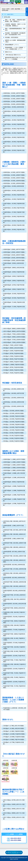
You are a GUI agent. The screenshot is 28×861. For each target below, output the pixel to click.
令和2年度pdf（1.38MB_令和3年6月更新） (14, 470)
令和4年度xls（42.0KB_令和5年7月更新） (14, 98)
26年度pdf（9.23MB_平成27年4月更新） (14, 739)
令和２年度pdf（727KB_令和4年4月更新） (14, 339)
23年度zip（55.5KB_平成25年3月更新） (14, 432)
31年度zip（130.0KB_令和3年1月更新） (14, 410)
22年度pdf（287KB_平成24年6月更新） (13, 367)
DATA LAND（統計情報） (14, 9)
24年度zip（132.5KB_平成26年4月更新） (14, 430)
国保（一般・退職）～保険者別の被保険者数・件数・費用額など (15, 20)
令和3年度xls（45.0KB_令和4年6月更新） (14, 180)
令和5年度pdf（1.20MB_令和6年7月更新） (14, 462)
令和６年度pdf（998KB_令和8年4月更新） (14, 328)
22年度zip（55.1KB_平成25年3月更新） (14, 435)
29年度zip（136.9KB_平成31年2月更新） (14, 416)
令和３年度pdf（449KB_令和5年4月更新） (14, 337)
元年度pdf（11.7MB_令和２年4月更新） (14, 725)
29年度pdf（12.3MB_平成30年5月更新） (14, 731)
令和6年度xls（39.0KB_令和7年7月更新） (14, 93)
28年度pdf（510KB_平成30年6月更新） (13, 350)
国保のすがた (8, 52)
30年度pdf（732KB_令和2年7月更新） (13, 345)
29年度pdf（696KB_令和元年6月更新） (13, 348)
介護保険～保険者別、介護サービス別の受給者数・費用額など (15, 25)
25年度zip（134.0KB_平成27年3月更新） (14, 427)
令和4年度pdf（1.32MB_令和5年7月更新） (14, 465)
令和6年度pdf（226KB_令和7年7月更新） (14, 249)
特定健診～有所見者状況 (11, 37)
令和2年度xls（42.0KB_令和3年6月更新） (14, 183)
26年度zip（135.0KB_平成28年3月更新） (14, 424)
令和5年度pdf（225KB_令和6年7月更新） (14, 252)
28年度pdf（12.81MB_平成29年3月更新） (14, 734)
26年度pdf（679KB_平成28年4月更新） (13, 356)
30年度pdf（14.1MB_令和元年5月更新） (14, 728)
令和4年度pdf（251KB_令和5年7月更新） (14, 255)
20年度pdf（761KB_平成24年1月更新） (13, 372)
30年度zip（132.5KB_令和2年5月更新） (14, 413)
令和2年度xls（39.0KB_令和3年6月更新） (14, 104)
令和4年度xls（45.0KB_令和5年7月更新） (14, 178)
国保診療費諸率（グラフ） (12, 44)
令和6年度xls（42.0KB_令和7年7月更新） (14, 172)
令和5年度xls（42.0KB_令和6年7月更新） (14, 175)
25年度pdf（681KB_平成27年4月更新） (13, 359)
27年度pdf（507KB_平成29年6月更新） (13, 353)
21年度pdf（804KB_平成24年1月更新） (13, 370)
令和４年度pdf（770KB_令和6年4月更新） (14, 334)
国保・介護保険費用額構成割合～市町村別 (15, 29)
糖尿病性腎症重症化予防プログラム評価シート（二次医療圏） (15, 58)
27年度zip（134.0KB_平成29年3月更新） (14, 421)
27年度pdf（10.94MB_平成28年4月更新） (14, 736)
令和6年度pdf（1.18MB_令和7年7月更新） (14, 459)
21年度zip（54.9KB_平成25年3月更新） (14, 438)
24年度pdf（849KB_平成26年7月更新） (13, 361)
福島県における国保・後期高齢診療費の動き (15, 41)
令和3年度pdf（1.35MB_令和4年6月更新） (14, 467)
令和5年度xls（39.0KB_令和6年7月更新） (14, 96)
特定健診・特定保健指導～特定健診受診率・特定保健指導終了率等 (15, 33)
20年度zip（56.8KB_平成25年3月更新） (14, 441)
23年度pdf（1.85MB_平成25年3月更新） (14, 364)
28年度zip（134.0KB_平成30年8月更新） (14, 419)
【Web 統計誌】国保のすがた (13, 54)
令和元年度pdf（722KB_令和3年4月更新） (14, 342)
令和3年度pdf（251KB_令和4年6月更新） (14, 257)
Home (3, 9)
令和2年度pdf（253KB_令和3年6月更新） (14, 260)
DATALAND (7, 17)
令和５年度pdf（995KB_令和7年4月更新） (14, 331)
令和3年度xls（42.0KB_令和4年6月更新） (14, 101)
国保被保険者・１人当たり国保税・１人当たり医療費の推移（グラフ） (15, 48)
